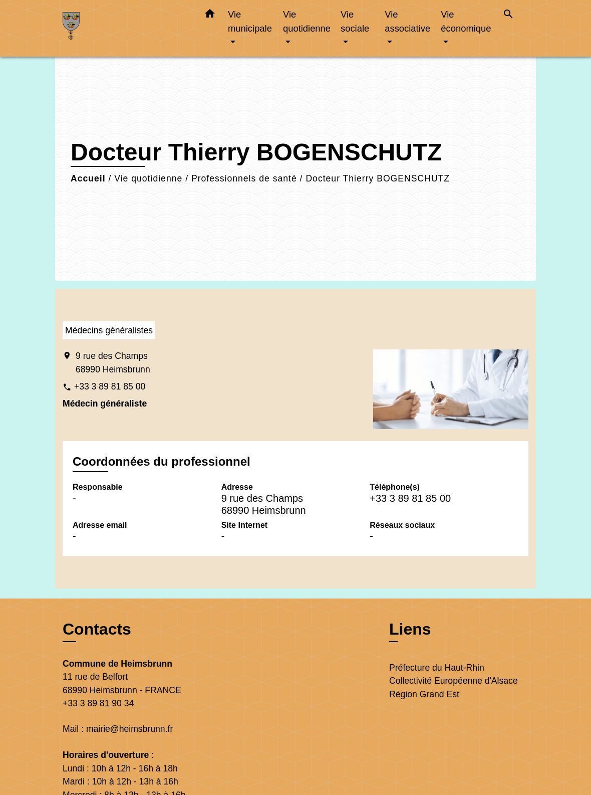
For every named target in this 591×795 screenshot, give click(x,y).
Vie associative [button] (407, 21)
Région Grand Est (424, 694)
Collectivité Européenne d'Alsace (453, 681)
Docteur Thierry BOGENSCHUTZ (378, 178)
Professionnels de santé (244, 178)
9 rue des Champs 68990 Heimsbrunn (113, 362)
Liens (410, 629)
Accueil (88, 178)
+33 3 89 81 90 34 (98, 703)
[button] (210, 16)
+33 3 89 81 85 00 (109, 386)
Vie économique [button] (466, 21)
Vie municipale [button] (250, 21)
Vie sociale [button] (355, 21)
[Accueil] (125, 28)
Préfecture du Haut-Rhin (436, 668)
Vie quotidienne (148, 178)
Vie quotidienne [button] (307, 21)
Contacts (97, 629)
